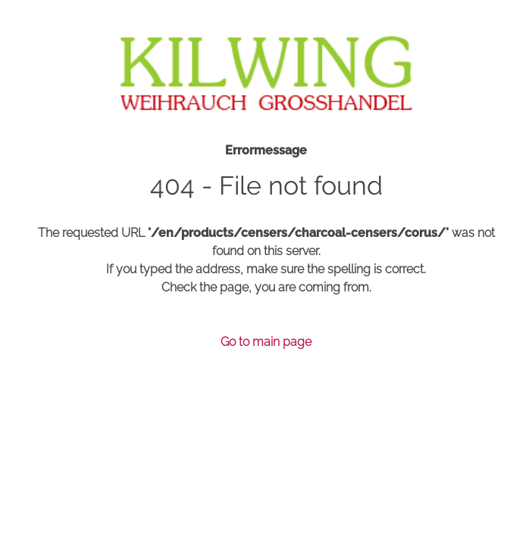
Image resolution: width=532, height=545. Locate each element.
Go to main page (266, 342)
